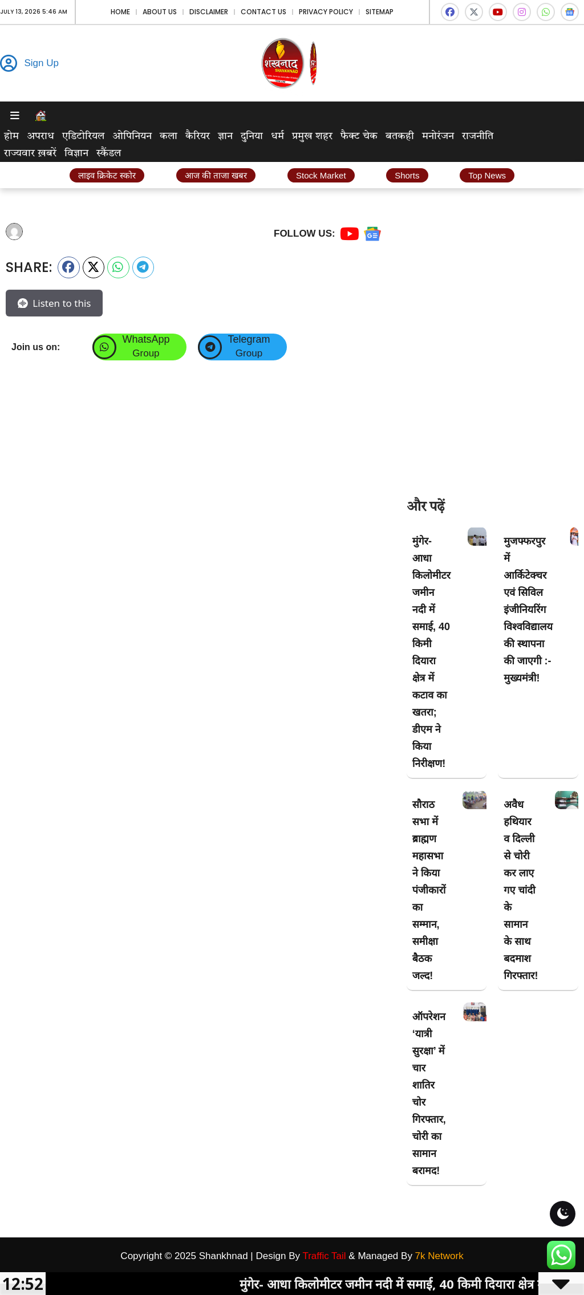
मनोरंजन (438, 136)
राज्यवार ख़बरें (30, 153)
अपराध (40, 136)
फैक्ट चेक (359, 136)
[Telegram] (210, 347)
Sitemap (380, 12)
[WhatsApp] (104, 347)
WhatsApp (145, 339)
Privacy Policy (326, 12)
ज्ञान (225, 136)
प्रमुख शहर (312, 136)
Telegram (249, 339)
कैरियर (197, 136)
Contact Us (263, 12)
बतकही (400, 136)
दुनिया (252, 136)
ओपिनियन (132, 136)
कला (168, 136)
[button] (69, 267)
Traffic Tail (324, 1256)
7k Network (439, 1256)
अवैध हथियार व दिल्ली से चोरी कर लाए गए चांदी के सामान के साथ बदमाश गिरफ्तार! (521, 890)
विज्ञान (76, 153)
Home (120, 12)
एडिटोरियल (83, 136)
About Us (160, 12)
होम (11, 136)
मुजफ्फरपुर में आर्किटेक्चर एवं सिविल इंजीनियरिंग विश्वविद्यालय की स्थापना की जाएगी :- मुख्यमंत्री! (528, 609)
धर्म (277, 136)
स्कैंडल (108, 153)
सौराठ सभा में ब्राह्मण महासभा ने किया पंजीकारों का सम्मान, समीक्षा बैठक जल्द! (429, 890)
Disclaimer (208, 12)
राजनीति (477, 136)
